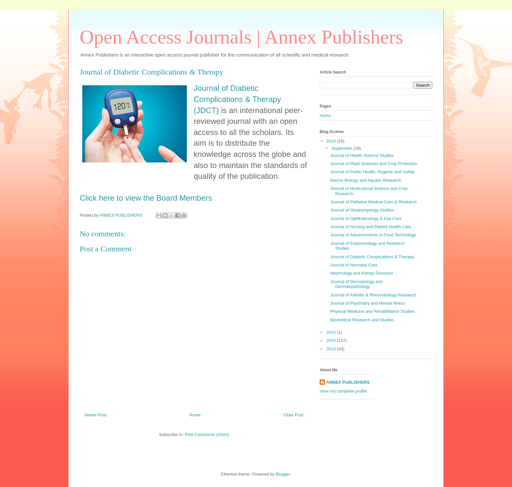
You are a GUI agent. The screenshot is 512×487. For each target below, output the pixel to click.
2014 (331, 340)
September (342, 148)
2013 (331, 348)
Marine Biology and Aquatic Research (365, 180)
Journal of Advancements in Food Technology (373, 234)
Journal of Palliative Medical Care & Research (373, 201)
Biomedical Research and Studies (362, 319)
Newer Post (95, 414)
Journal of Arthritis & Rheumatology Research (373, 295)
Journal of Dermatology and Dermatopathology (356, 284)
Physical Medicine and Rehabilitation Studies (372, 311)
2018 (331, 141)
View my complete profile (343, 391)
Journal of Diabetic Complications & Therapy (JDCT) (237, 99)
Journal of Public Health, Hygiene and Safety (372, 171)
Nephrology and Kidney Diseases (361, 273)
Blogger (283, 474)
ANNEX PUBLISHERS (348, 382)
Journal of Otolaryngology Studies (362, 210)
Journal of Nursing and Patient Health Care (370, 226)
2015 (331, 332)
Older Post (293, 414)
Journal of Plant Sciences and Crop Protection (373, 163)
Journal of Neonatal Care (353, 264)
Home (195, 414)
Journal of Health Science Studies (362, 155)
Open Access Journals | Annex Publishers (241, 37)
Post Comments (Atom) (207, 434)
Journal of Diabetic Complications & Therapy (372, 256)
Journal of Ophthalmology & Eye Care (365, 218)
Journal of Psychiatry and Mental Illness (367, 303)
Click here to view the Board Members (146, 197)
